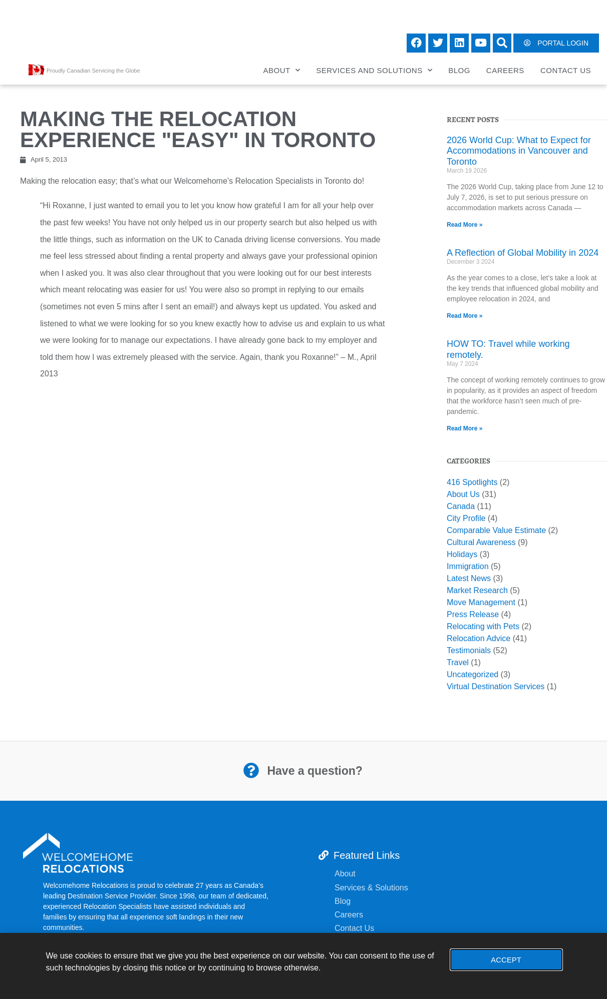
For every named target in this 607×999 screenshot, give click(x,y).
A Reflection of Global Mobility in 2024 (522, 253)
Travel (458, 662)
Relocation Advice (478, 638)
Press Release (473, 614)
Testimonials (469, 650)
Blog (459, 70)
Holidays (462, 554)
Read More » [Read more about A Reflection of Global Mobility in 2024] (464, 315)
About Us (463, 494)
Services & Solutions (372, 887)
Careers (505, 70)
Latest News (469, 578)
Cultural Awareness (481, 542)
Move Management (481, 602)
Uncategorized (472, 674)
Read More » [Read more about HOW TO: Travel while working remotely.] (464, 428)
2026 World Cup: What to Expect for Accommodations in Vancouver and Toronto (519, 151)
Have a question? (314, 770)
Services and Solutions (374, 70)
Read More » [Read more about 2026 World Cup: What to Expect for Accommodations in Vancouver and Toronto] (464, 224)
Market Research (477, 590)
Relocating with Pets (483, 626)
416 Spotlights (472, 482)
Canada (461, 506)
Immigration (468, 566)
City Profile (466, 518)
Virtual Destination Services (495, 686)
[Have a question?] (250, 770)
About (281, 70)
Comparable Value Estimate (496, 530)
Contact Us (565, 70)
